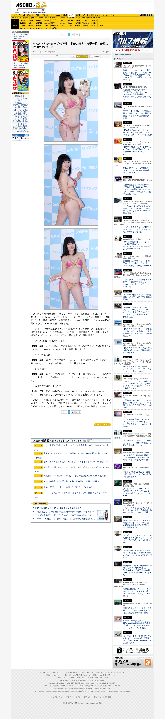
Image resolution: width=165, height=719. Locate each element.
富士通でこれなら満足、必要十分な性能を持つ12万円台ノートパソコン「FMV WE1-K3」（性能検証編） (137, 538)
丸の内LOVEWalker (112, 691)
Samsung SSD (53, 683)
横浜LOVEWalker (63, 691)
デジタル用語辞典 (79, 688)
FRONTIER (70, 20)
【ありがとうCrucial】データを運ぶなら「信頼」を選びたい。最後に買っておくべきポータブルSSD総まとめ (137, 332)
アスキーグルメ (44, 18)
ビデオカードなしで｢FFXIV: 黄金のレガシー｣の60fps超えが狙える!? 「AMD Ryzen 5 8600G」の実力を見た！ (137, 639)
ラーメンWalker (39, 691)
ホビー (71, 15)
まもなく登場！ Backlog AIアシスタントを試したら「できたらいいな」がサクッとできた (137, 229)
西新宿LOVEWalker (76, 691)
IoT (24, 15)
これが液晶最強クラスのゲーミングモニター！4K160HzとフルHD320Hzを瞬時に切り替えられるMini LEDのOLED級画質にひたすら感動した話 (137, 189)
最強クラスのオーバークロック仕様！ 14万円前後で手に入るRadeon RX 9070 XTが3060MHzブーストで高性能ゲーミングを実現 (137, 570)
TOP (41, 672)
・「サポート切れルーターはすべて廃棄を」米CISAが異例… (20, 119)
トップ (14, 15)
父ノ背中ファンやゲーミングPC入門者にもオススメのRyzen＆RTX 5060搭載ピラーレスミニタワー (137, 492)
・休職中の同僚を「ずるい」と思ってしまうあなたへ (20, 98)
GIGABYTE (46, 23)
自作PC (79, 15)
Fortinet (85, 25)
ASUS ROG (39, 23)
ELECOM (23, 23)
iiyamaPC (38, 20)
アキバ (89, 15)
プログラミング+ (75, 18)
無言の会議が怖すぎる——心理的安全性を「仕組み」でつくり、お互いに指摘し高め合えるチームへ (137, 263)
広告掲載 (107, 697)
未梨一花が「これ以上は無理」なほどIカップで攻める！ (69, 487)
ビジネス (30, 15)
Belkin (93, 23)
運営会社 (87, 697)
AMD (31, 23)
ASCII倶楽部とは (23, 131)
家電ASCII (34, 18)
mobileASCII (89, 688)
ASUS (78, 20)
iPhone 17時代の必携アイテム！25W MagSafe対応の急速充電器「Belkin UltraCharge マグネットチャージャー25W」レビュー (137, 624)
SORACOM (74, 683)
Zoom (101, 25)
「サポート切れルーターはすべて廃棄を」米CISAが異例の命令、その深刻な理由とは (74, 519)
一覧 (72, 56)
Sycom (46, 20)
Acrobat (30, 25)
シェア (56, 55)
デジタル (45, 15)
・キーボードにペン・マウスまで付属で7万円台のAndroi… (20, 126)
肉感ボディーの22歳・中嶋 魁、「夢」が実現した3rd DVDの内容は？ (75, 476)
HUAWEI (78, 23)
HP (86, 20)
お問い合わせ (97, 697)
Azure (46, 25)
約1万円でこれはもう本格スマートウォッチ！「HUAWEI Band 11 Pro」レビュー (137, 170)
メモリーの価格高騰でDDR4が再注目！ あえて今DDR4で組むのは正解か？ (137, 297)
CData (70, 25)
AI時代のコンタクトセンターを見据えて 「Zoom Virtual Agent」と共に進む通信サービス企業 (137, 610)
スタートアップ (103, 15)
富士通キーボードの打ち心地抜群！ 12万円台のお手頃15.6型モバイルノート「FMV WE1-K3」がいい (137, 554)
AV (84, 15)
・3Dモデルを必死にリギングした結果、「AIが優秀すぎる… (20, 112)
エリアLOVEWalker (51, 691)
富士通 (23, 20)
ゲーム (112, 15)
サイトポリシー (58, 697)
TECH (38, 15)
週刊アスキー (54, 18)
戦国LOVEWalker (124, 691)
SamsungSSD (53, 23)
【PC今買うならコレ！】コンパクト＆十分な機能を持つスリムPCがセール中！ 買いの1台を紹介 (137, 132)
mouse (31, 20)
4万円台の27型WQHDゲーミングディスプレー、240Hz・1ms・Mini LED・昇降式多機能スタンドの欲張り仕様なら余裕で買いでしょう (137, 94)
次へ (77, 35)
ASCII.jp (24, 5)
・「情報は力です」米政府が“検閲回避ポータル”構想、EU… (20, 105)
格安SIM (25, 18)
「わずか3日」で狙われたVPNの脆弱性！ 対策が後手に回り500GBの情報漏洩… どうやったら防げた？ (137, 283)
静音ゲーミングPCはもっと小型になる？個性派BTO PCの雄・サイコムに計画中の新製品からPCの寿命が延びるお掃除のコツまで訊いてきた (137, 75)
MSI (62, 20)
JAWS (23, 25)
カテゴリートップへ (102, 424)
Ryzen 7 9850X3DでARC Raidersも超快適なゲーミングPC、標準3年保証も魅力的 (137, 474)
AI (20, 15)
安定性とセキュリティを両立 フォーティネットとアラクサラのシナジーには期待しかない (137, 368)
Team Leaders (83, 686)
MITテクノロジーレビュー (102, 688)
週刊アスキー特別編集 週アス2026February (21, 65)
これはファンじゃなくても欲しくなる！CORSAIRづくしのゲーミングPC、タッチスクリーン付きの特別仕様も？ (137, 384)
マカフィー (23, 28)
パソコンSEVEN (54, 20)
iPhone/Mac (55, 15)
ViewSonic (85, 23)
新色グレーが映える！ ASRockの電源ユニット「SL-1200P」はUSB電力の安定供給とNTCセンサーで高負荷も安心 (137, 523)
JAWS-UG (66, 677)
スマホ (95, 15)
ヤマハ (93, 25)
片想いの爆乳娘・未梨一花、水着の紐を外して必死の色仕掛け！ (73, 481)
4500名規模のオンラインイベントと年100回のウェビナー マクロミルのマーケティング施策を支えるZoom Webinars (137, 245)
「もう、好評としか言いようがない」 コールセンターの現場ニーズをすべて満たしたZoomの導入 (137, 510)
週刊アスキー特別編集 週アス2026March (21, 36)
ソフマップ (46, 28)
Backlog (78, 25)
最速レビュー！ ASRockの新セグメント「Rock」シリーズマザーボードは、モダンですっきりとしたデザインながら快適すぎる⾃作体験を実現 (137, 312)
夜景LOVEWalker (88, 691)
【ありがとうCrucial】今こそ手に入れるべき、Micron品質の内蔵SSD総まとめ (137, 350)
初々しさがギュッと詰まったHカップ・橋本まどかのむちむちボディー (76, 462)
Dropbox (62, 25)
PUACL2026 (97, 18)
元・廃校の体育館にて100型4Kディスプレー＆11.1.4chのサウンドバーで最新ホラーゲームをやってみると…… (137, 422)
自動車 (64, 15)
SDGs (83, 18)
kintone (38, 25)
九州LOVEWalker (100, 691)
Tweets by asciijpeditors (122, 55)
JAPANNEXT (39, 28)
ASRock (62, 23)
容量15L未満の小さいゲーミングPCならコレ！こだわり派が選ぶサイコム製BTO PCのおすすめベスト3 (137, 592)
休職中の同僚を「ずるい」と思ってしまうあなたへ (58, 507)
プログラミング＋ (94, 686)
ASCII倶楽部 (146, 15)
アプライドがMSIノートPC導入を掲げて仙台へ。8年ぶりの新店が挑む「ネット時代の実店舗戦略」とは (137, 114)
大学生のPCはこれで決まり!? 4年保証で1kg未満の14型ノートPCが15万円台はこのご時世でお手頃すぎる (137, 403)
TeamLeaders (64, 18)
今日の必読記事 (58, 688)
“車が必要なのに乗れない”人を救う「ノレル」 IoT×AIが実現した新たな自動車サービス (137, 442)
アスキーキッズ (16, 18)
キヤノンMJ (31, 28)
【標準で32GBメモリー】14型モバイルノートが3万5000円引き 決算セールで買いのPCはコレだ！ (137, 150)
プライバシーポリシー (74, 697)
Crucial (70, 23)
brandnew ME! (54, 28)
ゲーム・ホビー (41, 5)
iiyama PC (75, 675)
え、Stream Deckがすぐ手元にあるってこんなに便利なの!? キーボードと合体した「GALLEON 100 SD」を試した (137, 209)
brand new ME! (99, 680)
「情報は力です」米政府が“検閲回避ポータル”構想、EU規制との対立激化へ (69, 512)
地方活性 (89, 18)
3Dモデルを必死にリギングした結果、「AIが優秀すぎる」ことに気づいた (68, 515)
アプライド (93, 20)
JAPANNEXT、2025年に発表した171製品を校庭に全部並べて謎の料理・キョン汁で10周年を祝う (137, 457)
